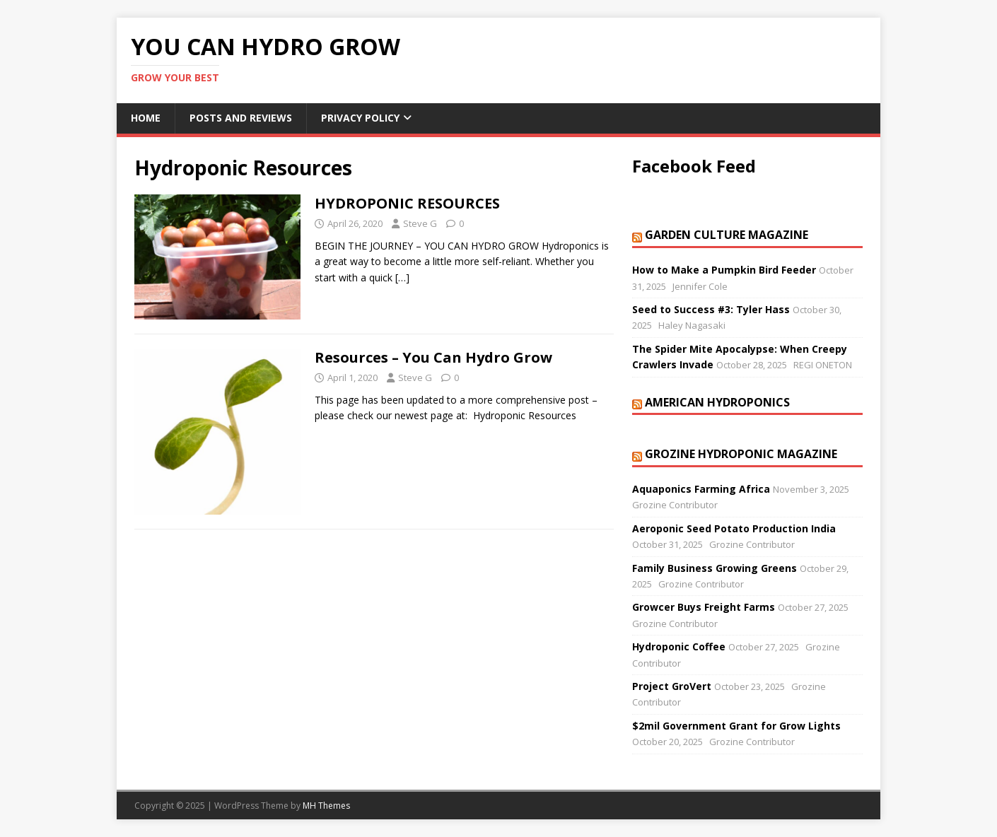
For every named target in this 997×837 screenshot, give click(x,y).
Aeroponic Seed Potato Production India (734, 528)
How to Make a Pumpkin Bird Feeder (724, 269)
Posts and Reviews (241, 117)
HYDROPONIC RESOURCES (407, 203)
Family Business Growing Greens (714, 568)
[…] (402, 277)
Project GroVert (671, 686)
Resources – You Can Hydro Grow (433, 357)
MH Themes (326, 806)
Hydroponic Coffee (678, 646)
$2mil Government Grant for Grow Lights (736, 725)
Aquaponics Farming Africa (701, 489)
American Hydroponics (717, 402)
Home (146, 117)
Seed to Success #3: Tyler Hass (711, 309)
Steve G (420, 223)
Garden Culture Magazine (726, 234)
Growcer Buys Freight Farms (703, 607)
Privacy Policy (360, 117)
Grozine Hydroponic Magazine (741, 454)
